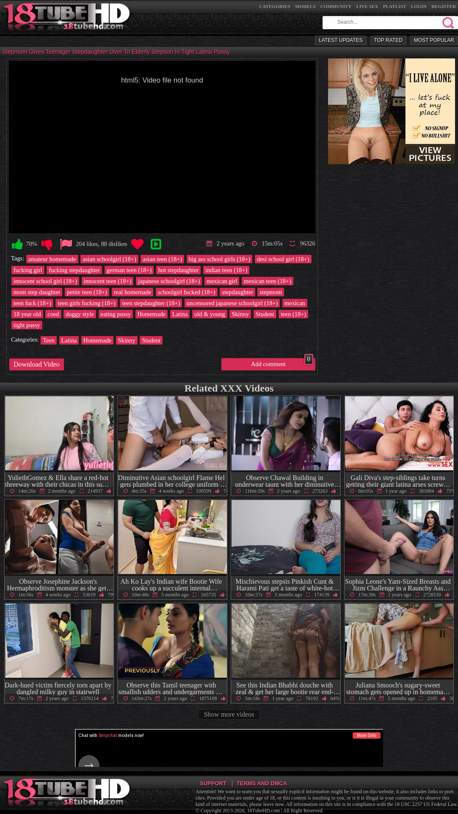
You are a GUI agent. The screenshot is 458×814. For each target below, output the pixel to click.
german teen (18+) (129, 270)
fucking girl (28, 270)
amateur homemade (52, 259)
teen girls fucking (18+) (86, 303)
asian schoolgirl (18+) (109, 259)
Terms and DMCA (262, 783)
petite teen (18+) (87, 292)
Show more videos (229, 714)
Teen (49, 340)
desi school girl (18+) (283, 259)
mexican (294, 303)
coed (53, 314)
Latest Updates (340, 40)
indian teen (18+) (226, 270)
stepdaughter (237, 292)
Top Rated (388, 40)
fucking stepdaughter (74, 270)
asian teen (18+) (162, 259)
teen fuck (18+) (32, 303)
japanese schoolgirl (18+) (169, 281)
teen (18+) (293, 314)
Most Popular (434, 40)
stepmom (270, 292)
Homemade (152, 314)
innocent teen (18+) (108, 281)
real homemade (132, 292)
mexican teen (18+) (267, 281)
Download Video (37, 364)
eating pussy (116, 314)
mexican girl (222, 281)
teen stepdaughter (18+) (151, 303)
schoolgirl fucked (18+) (186, 292)
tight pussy (27, 325)
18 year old (27, 314)
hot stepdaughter (178, 270)
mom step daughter (37, 292)
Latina (180, 314)
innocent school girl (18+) (45, 281)
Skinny (240, 314)
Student (265, 314)
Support (213, 783)
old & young (209, 314)
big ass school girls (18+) (220, 259)
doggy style (80, 314)
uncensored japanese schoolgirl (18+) (232, 303)
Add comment (282, 362)
